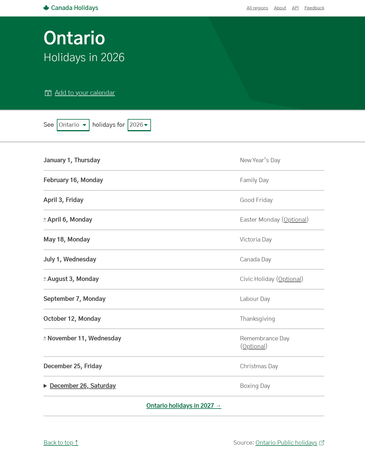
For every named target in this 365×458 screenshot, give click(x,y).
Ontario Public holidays (290, 443)
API (295, 8)
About (280, 8)
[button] (79, 93)
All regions (257, 8)
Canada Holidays (70, 8)
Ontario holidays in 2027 (180, 406)
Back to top (58, 443)
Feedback (314, 8)
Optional (295, 220)
